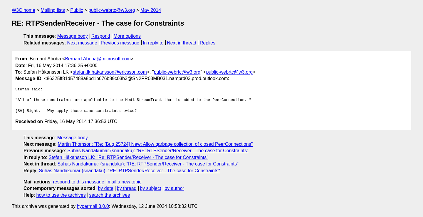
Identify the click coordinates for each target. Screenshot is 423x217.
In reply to (153, 42)
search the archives (109, 195)
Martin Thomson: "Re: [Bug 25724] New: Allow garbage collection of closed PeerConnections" (155, 144)
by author (174, 188)
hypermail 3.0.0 (93, 206)
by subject (150, 188)
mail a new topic (125, 181)
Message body (72, 36)
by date (105, 188)
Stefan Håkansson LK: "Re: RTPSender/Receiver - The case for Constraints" (128, 157)
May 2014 (150, 10)
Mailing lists (53, 10)
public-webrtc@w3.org (111, 10)
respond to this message (78, 181)
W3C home (23, 10)
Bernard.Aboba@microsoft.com (97, 58)
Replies (207, 42)
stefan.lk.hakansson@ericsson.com (110, 71)
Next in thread (181, 42)
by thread (127, 188)
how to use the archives (61, 195)
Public (76, 10)
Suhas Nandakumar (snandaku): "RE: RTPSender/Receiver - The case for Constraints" (157, 150)
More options (127, 36)
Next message (82, 42)
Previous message (120, 42)
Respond (100, 36)
